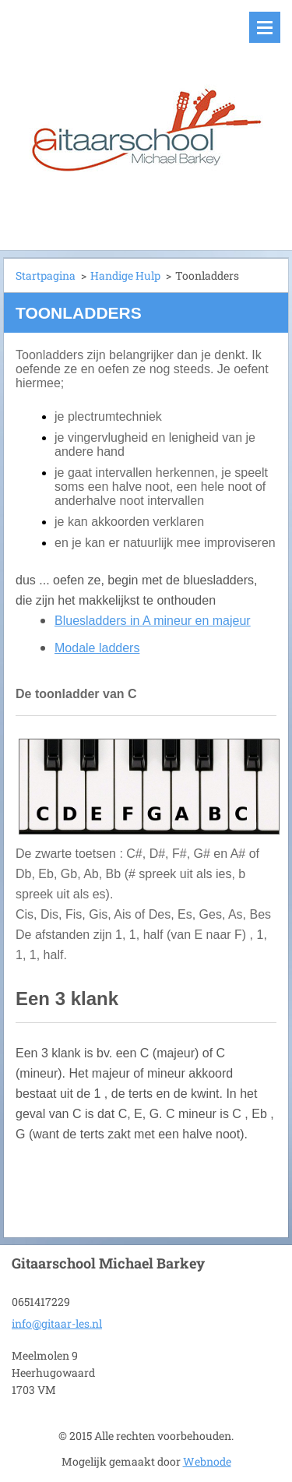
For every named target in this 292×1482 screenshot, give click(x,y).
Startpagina (46, 275)
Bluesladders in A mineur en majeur (153, 620)
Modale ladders (97, 648)
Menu (264, 27)
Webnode (207, 1461)
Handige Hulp (125, 275)
